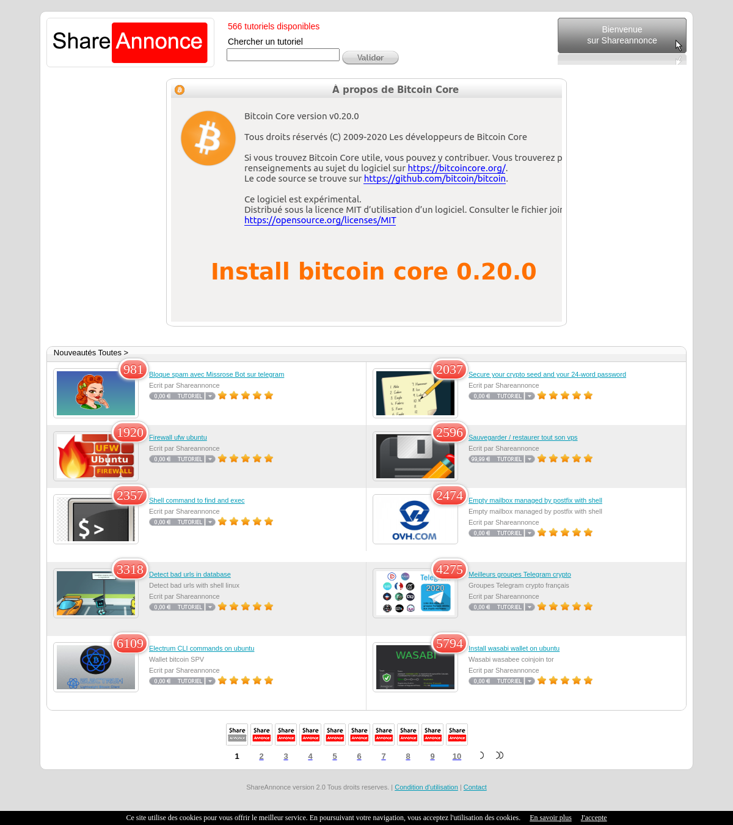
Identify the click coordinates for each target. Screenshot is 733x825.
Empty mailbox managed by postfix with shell (535, 500)
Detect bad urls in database (190, 574)
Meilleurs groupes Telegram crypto (520, 574)
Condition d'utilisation (426, 787)
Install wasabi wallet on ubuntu (514, 648)
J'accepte (594, 817)
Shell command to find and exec (197, 500)
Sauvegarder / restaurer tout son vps (523, 437)
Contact (475, 787)
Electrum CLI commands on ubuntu (201, 648)
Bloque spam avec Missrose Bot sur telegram (216, 374)
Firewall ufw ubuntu (178, 437)
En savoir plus (551, 817)
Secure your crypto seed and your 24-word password (547, 374)
